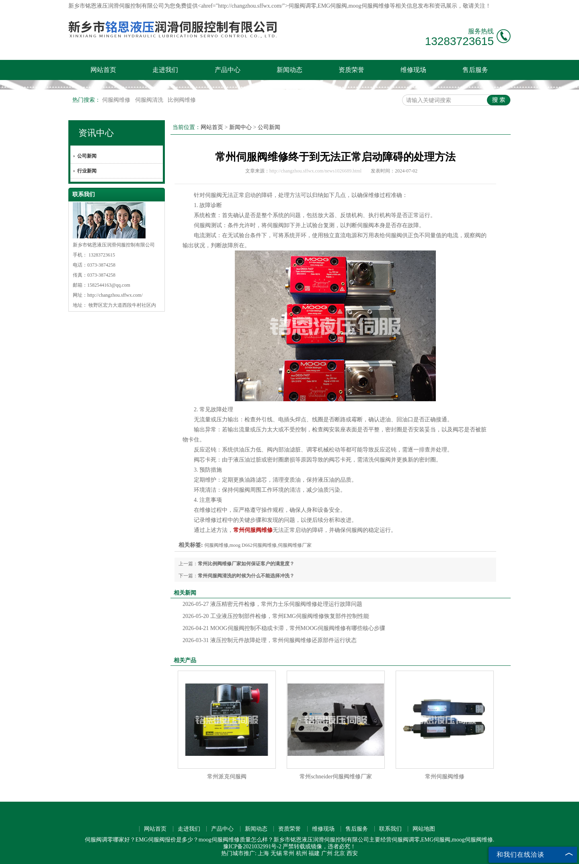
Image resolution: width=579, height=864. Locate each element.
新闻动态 (289, 69)
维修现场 (413, 69)
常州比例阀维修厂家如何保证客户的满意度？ (246, 563)
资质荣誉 (351, 69)
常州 (288, 853)
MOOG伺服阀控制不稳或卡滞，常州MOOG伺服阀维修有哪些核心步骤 (284, 628)
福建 (314, 853)
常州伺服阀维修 (444, 777)
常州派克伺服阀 (226, 777)
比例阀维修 (182, 100)
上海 (263, 853)
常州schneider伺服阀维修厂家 (336, 777)
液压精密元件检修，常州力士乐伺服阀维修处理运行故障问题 (272, 604)
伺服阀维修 (117, 100)
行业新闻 (86, 171)
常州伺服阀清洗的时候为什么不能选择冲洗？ (246, 576)
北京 (339, 853)
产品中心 (227, 69)
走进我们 (165, 69)
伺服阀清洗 (150, 100)
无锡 (276, 853)
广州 (327, 853)
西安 (352, 853)
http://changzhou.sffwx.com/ (115, 295)
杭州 (301, 853)
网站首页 (103, 69)
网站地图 (424, 829)
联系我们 (390, 829)
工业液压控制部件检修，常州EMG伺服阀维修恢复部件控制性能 (276, 616)
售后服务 (475, 69)
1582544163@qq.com (108, 285)
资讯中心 (96, 133)
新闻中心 (240, 127)
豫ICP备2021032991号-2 (252, 846)
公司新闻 (86, 156)
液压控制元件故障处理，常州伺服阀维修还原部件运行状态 (270, 640)
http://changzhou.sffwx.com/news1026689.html (315, 171)
